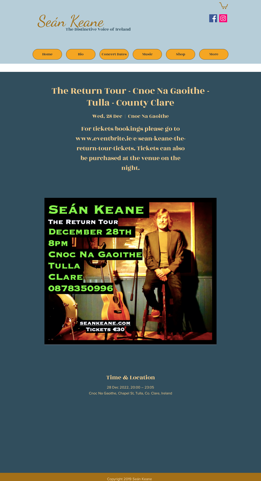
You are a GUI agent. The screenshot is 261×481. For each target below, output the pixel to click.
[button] (223, 5)
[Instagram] (223, 18)
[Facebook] (213, 18)
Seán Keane (71, 20)
